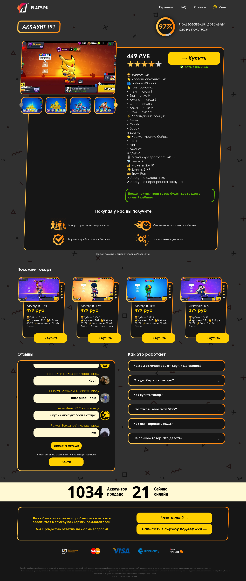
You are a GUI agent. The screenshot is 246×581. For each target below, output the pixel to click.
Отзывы (200, 7)
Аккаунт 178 (36, 306)
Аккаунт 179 (90, 306)
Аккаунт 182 (199, 306)
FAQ (183, 7)
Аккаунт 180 (145, 306)
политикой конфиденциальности (142, 573)
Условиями (143, 253)
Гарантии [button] (166, 7)
